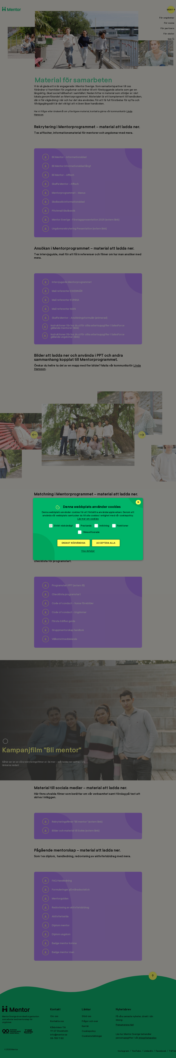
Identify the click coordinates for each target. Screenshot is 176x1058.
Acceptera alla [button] (105, 543)
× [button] (138, 502)
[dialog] (88, 529)
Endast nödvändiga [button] (73, 543)
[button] (88, 551)
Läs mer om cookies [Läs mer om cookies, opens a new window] (88, 518)
